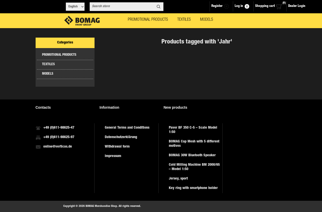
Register (217, 6)
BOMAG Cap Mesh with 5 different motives (194, 144)
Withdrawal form (117, 147)
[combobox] (122, 7)
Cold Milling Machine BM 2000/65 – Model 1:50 (194, 167)
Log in (239, 6)
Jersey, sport (178, 179)
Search (158, 7)
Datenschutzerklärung (121, 137)
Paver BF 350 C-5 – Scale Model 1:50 (193, 130)
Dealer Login (296, 6)
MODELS (47, 74)
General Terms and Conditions (127, 128)
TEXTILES (48, 64)
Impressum (113, 156)
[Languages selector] (75, 7)
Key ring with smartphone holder (193, 188)
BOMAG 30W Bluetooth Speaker (192, 155)
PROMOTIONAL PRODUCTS (59, 55)
